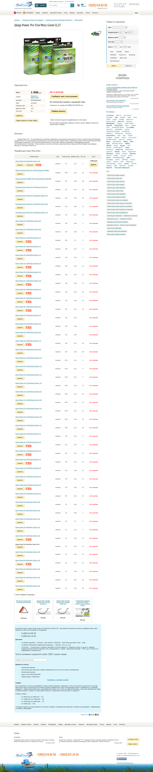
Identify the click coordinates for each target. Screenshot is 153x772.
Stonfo (130, 155)
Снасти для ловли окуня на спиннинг (119, 206)
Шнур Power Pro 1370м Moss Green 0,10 (28, 358)
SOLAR (108, 155)
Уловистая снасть (126, 219)
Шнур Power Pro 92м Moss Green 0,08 (27, 510)
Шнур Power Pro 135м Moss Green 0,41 (28, 306)
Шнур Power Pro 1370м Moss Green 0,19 (28, 383)
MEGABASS (117, 141)
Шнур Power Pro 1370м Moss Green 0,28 (28, 400)
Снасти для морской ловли (116, 197)
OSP (128, 145)
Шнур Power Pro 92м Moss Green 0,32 (27, 560)
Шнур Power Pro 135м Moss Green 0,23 (28, 272)
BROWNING (110, 123)
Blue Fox (121, 121)
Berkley (121, 119)
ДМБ (115, 165)
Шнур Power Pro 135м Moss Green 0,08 (28, 229)
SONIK (116, 155)
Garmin (127, 129)
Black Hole (123, 58)
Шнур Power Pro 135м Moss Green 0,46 (28, 324)
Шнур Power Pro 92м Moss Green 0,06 (27, 502)
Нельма (130, 165)
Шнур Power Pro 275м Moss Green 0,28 (28, 468)
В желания (30, 165)
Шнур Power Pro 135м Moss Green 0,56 (28, 332)
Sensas (124, 153)
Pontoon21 (109, 149)
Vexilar (108, 161)
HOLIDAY (128, 133)
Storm (108, 157)
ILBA (118, 135)
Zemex (126, 163)
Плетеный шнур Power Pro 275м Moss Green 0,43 (31, 187)
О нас (65, 12)
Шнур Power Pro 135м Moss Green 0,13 (28, 246)
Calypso (119, 123)
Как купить (80, 12)
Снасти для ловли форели (116, 188)
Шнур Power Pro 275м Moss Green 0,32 (28, 476)
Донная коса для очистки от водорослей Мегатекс (23, 601)
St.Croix (123, 155)
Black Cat (130, 119)
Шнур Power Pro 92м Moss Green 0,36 (27, 569)
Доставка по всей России (122, 76)
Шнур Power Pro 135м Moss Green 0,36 (28, 298)
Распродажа (29, 12)
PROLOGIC (129, 149)
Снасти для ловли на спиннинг (117, 200)
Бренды (72, 12)
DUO (108, 127)
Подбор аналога (58, 111)
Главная (16, 724)
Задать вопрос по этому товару (26, 120)
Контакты (95, 12)
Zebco (120, 163)
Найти (114, 66)
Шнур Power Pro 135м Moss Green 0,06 (28, 221)
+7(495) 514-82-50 (46, 754)
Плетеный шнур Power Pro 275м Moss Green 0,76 (31, 212)
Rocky (124, 151)
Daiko (127, 125)
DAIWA (133, 125)
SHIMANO (113, 58)
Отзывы (36, 724)
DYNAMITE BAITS (118, 127)
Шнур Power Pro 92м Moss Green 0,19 (27, 536)
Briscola (128, 121)
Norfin (116, 145)
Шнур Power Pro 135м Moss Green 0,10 (28, 238)
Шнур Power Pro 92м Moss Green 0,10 (27, 519)
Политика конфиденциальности (125, 762)
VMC (122, 161)
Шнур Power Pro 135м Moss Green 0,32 (28, 289)
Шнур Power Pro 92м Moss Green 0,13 (27, 527)
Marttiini (129, 139)
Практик (109, 167)
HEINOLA (109, 133)
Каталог (17, 20)
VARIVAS (113, 55)
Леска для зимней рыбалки (116, 234)
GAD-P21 (109, 129)
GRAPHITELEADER (113, 131)
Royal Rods (132, 151)
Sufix (111, 52)
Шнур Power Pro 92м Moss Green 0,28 (27, 552)
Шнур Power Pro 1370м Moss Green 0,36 (28, 417)
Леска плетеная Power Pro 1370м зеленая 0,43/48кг (32, 170)
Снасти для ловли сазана (115, 175)
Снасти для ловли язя (114, 178)
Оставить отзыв (133, 739)
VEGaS (132, 159)
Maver (127, 52)
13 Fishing (109, 115)
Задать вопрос (132, 744)
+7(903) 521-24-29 (69, 754)
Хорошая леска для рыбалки (117, 231)
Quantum (109, 151)
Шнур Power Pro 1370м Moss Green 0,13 (28, 366)
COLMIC (119, 52)
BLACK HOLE (110, 121)
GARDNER (118, 129)
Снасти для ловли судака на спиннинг (120, 209)
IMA (124, 135)
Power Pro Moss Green (35, 96)
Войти (136, 13)
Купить (93, 164)
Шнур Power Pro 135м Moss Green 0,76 (28, 341)
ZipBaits (109, 165)
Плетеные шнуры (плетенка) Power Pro (59, 20)
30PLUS (118, 115)
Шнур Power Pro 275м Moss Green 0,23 (28, 459)
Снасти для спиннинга (114, 216)
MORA (127, 143)
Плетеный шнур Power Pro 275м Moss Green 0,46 (31, 195)
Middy (125, 141)
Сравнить (19, 115)
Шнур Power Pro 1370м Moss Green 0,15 (28, 375)
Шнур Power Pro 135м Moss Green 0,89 (28, 349)
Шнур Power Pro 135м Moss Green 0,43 (28, 315)
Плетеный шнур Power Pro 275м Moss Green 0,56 (31, 204)
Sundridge (109, 159)
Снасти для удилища (114, 228)
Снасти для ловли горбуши (116, 194)
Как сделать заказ (91, 724)
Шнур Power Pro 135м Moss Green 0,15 (28, 255)
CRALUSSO (118, 125)
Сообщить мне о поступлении (64, 96)
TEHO (117, 159)
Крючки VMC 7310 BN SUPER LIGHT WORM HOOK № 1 (43, 602)
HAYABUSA (126, 131)
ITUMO (130, 135)
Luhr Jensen (132, 137)
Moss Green (79, 20)
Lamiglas (109, 137)
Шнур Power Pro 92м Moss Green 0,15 (27, 161)
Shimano (133, 153)
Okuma (122, 145)
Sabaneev (109, 153)
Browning (132, 55)
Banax (115, 119)
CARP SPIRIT (129, 123)
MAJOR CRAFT (111, 139)
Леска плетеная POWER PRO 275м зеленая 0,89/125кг (33, 179)
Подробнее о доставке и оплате (58, 680)
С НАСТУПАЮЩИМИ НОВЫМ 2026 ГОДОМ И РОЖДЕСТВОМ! (121, 88)
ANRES (122, 117)
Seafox (118, 153)
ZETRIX (133, 163)
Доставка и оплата (56, 12)
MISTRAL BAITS (117, 143)
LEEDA (117, 137)
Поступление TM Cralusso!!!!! (116, 100)
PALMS (108, 147)
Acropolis (109, 117)
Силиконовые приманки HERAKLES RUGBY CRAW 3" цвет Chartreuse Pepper (82, 603)
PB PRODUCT (115, 61)
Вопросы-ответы (26, 724)
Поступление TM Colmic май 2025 (117, 106)
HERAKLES (119, 133)
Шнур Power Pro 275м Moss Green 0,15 (28, 442)
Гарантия (45, 12)
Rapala (117, 151)
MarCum (122, 139)
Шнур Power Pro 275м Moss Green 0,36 (28, 485)
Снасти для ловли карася (115, 184)
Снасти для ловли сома (115, 191)
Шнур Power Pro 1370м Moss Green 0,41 (28, 425)
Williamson (129, 161)
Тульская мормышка (121, 167)
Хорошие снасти (112, 219)
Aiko (116, 117)
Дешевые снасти (112, 225)
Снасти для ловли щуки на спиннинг (119, 203)
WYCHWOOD (110, 163)
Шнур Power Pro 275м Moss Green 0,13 (28, 434)
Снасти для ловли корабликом (117, 212)
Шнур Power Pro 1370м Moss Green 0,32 (28, 408)
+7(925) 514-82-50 (97, 5)
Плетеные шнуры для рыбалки (32, 20)
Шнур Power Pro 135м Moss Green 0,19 (28, 263)
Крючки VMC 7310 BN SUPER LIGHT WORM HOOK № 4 (63, 602)
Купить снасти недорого (128, 225)
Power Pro (122, 55)
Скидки (38, 12)
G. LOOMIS (130, 127)
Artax (129, 117)
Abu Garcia (127, 115)
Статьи (88, 12)
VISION (115, 161)
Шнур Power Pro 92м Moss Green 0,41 (27, 577)
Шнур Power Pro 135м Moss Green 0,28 (28, 281)
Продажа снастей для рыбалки (117, 222)
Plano (127, 147)
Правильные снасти (130, 216)
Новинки (19, 12)
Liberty (124, 137)
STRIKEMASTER (118, 157)
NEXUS (108, 145)
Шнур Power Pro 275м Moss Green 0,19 (28, 451)
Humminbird (110, 135)
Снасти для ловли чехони (115, 181)
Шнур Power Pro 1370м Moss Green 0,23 (28, 391)
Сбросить (128, 66)
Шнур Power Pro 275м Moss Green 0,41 (28, 493)
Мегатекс (123, 165)
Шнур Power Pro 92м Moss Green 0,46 (27, 586)
